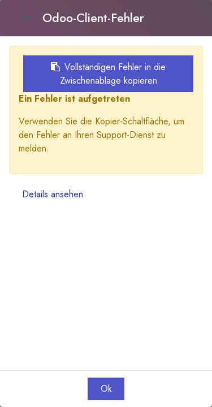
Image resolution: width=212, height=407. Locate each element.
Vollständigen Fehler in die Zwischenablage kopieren (108, 73)
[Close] (25, 18)
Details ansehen (52, 194)
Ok (106, 388)
